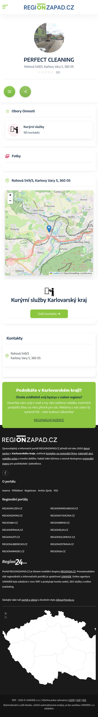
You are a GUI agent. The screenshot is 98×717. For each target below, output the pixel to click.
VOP (78, 700)
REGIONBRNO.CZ (60, 522)
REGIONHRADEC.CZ (13, 551)
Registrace (30, 490)
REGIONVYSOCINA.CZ (62, 515)
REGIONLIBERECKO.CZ (14, 544)
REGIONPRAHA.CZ (12, 529)
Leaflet (54, 273)
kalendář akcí (85, 453)
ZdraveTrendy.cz (65, 599)
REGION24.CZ (57, 551)
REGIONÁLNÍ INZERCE (49, 420)
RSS (56, 490)
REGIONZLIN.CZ (59, 529)
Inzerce (6, 490)
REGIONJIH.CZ (10, 522)
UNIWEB (66, 576)
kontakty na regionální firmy (61, 453)
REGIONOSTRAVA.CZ (62, 544)
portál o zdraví (29, 599)
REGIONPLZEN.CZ (12, 508)
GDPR (72, 700)
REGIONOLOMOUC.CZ (62, 536)
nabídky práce (9, 458)
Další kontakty (49, 314)
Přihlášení (17, 490)
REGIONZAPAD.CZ (12, 515)
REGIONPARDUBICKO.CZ (64, 508)
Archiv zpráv (45, 490)
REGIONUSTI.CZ (11, 536)
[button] (49, 229)
